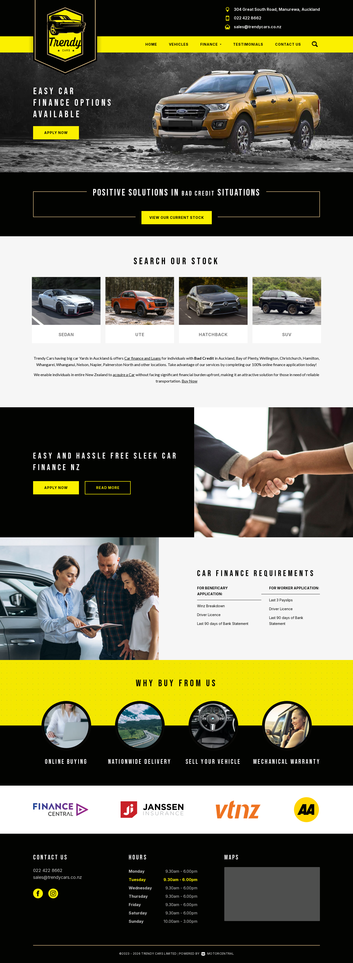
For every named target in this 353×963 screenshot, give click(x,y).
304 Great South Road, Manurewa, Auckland (277, 9)
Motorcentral (217, 953)
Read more (108, 488)
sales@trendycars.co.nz (257, 26)
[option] (176, 112)
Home (151, 44)
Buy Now (189, 381)
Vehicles (179, 44)
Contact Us (288, 44)
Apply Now (56, 133)
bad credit (198, 192)
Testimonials (248, 44)
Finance (210, 44)
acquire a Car (124, 374)
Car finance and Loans (142, 358)
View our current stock (176, 217)
